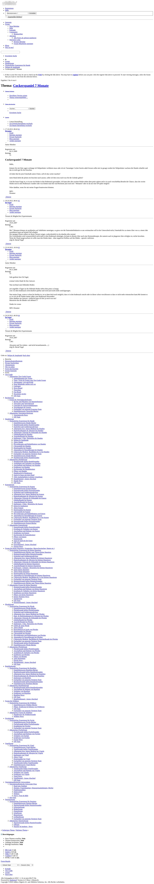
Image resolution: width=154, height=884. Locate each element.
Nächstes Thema (21, 830)
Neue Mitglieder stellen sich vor (25, 384)
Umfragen (17, 386)
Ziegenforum (18, 811)
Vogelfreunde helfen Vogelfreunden (26, 749)
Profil (11, 133)
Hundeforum (9, 63)
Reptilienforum (10, 666)
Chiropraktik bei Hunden (22, 446)
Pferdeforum (9, 604)
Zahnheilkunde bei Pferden (23, 620)
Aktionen (12, 36)
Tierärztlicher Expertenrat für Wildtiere (22, 703)
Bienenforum (18, 815)
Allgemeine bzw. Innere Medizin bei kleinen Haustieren (33, 558)
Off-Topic (17, 396)
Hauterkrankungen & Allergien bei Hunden (28, 430)
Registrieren (9, 8)
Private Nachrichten (12, 363)
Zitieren (8, 197)
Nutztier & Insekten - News (23, 826)
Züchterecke (18, 599)
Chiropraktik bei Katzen (22, 512)
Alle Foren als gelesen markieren (25, 38)
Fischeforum (9, 718)
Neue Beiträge (14, 26)
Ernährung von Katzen (21, 533)
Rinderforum (18, 809)
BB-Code (8, 850)
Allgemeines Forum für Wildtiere (20, 712)
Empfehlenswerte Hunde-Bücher (25, 423)
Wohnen (16, 794)
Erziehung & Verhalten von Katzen (26, 529)
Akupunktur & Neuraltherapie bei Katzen (28, 515)
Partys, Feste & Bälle (21, 796)
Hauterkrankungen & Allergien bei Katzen (28, 496)
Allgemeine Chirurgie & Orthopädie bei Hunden (30, 432)
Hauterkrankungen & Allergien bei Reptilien (29, 676)
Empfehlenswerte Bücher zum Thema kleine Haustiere (32, 552)
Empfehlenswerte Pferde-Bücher (25, 608)
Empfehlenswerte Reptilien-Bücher (26, 670)
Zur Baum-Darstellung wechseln (20, 125)
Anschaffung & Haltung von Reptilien (27, 689)
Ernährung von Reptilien (22, 693)
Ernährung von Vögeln (21, 774)
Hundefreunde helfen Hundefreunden (26, 425)
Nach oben (26, 355)
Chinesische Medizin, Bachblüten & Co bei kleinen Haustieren (35, 577)
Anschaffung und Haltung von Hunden (27, 465)
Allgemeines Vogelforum (18, 767)
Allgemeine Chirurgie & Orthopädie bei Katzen (30, 498)
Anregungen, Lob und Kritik (23, 382)
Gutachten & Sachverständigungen (26, 405)
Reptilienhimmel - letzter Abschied (26, 699)
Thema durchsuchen (10, 104)
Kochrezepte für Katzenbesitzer (24, 535)
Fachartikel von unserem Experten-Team (28, 409)
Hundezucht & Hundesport (23, 473)
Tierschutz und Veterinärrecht (24, 403)
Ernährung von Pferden (22, 655)
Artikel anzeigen (15, 141)
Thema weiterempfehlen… (18, 97)
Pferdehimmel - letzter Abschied (25, 662)
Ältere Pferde (18, 628)
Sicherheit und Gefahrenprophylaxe (26, 427)
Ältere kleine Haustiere (22, 571)
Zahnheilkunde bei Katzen (23, 500)
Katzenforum (9, 485)
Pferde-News (18, 660)
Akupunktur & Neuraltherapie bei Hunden (28, 450)
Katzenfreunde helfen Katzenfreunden (27, 490)
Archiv (7, 872)
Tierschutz (17, 390)
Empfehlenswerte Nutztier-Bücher (25, 803)
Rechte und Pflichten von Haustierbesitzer (28, 402)
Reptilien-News (19, 695)
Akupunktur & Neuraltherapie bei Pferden (28, 637)
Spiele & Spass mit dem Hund (24, 475)
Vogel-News (18, 776)
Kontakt (8, 869)
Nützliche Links (14, 40)
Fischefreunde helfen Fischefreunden (26, 724)
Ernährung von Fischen (22, 738)
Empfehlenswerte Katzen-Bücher (25, 488)
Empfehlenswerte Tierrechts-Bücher (26, 411)
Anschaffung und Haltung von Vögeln (27, 770)
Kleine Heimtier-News (21, 597)
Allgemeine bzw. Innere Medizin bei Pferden (29, 614)
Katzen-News (18, 546)
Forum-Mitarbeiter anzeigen (23, 44)
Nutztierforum (10, 799)
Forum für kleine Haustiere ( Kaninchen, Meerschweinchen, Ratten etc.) (30, 548)
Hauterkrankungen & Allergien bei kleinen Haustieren (32, 560)
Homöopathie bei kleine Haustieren (26, 573)
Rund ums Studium (20, 786)
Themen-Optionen (9, 91)
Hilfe (7, 10)
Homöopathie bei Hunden (22, 448)
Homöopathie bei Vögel (22, 759)
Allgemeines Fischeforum (18, 730)
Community (13, 32)
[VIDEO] (8, 856)
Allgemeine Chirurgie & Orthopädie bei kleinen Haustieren (34, 562)
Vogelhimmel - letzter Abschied (24, 778)
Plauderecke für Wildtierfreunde (25, 714)
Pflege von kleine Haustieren (23, 595)
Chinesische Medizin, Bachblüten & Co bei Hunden (31, 452)
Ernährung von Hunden (22, 467)
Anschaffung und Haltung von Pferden (27, 651)
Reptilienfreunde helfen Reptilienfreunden (28, 672)
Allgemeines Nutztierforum (18, 821)
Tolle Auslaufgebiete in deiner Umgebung (28, 477)
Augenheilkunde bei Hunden (23, 436)
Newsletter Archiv (20, 394)
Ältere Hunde (18, 442)
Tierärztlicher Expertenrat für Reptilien (22, 668)
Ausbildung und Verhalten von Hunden (27, 463)
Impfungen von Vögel (21, 755)
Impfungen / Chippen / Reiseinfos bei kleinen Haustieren (33, 568)
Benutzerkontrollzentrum (13, 361)
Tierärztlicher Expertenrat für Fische (21, 720)
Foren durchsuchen (11, 369)
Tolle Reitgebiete (19, 658)
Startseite (8, 22)
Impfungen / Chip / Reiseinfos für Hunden (28, 438)
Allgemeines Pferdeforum (18, 647)
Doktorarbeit (18, 792)
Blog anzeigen (14, 139)
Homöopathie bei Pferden (22, 631)
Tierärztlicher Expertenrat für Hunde (17, 65)
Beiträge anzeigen (15, 135)
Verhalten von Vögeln (21, 772)
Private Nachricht (15, 137)
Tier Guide (9, 871)
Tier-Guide (9, 374)
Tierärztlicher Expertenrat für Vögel (21, 745)
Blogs (7, 45)
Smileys (8, 852)
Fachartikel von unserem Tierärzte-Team (27, 454)
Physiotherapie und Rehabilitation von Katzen (29, 514)
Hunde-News (18, 481)
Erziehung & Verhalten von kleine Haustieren (29, 591)
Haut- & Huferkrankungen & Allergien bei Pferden (31, 616)
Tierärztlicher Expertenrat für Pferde (21, 606)
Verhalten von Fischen (21, 736)
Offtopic (16, 825)
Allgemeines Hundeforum (18, 459)
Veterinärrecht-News (21, 415)
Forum (7, 24)
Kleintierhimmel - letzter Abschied (26, 602)
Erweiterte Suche (11, 56)
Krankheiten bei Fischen (22, 726)
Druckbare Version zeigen (18, 95)
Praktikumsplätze (20, 790)
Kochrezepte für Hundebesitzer (24, 469)
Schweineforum (19, 807)
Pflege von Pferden (20, 656)
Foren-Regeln (5, 861)
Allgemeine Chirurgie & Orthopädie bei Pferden (30, 618)
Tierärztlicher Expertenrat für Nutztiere (22, 801)
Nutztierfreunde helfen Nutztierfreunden (27, 805)
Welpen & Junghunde (12, 67)
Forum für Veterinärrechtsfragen (20, 400)
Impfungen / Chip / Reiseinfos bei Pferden (28, 624)
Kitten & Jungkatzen (21, 506)
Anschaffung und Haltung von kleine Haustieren (30, 589)
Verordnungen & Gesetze (22, 407)
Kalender (12, 30)
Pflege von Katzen (20, 537)
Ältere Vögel (18, 757)
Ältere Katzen (18, 508)
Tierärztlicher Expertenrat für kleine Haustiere (25, 550)
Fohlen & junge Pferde (21, 626)
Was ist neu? (9, 47)
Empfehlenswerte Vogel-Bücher (25, 747)
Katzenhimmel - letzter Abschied (25, 544)
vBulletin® (13, 880)
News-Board (18, 388)
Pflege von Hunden (20, 471)
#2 (19, 201)
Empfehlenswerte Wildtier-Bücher (25, 705)
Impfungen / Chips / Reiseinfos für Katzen (28, 504)
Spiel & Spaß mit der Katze (23, 541)
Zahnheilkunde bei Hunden (23, 434)
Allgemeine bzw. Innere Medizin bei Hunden (29, 429)
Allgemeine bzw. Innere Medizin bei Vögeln (29, 751)
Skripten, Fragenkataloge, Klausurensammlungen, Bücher (33, 788)
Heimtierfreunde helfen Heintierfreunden (28, 587)
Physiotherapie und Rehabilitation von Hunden (30, 444)
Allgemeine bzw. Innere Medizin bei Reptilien (29, 674)
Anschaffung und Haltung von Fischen (27, 734)
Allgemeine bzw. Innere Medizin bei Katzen (29, 494)
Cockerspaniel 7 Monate (31, 85)
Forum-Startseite (11, 371)
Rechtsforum (9, 398)
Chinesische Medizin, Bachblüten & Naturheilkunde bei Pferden (36, 639)
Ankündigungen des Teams (23, 378)
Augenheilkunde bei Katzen (23, 502)
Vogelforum (9, 743)
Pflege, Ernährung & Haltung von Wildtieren (29, 707)
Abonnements (10, 365)
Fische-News (18, 740)
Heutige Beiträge (19, 42)
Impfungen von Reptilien (22, 678)
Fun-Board (17, 392)
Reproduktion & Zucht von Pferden (26, 629)
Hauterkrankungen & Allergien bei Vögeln (28, 753)
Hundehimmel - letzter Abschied (25, 479)
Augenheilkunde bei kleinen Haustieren (27, 566)
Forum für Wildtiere (12, 701)
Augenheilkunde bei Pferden (23, 622)
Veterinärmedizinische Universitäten (17, 782)
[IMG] (7, 854)
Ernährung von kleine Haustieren (25, 593)
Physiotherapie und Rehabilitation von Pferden (30, 635)
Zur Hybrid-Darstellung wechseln (21, 123)
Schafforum (18, 813)
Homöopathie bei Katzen (22, 510)
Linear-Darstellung (15, 122)
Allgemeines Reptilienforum (19, 685)
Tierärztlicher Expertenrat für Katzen (22, 486)
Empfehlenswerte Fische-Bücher (25, 722)
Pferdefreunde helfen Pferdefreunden (26, 610)
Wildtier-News (19, 716)
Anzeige (7, 117)
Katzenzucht (18, 539)
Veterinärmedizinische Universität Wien (23, 784)
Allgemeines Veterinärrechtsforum (21, 413)
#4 (19, 315)
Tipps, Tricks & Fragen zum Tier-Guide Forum (30, 380)
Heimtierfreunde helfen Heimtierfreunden (28, 554)
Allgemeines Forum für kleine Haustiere (23, 585)
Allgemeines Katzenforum (18, 525)
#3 (19, 247)
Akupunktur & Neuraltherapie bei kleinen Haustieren (32, 575)
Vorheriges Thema (8, 830)
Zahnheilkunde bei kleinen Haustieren (27, 564)
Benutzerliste (18, 34)
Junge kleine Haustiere (21, 570)
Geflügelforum (19, 817)
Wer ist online (10, 367)
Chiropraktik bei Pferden (22, 633)
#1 (19, 129)
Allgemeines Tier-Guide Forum (20, 376)
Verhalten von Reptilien (22, 691)
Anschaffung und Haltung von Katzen (27, 531)
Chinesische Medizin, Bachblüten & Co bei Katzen (31, 517)
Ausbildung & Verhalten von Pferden (26, 653)
